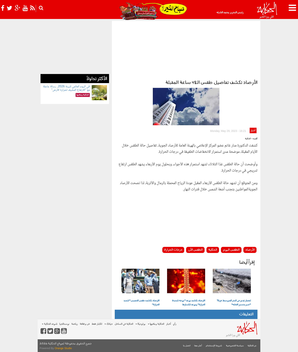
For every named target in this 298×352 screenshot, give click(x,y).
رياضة (74, 324)
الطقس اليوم (231, 250)
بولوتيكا (140, 324)
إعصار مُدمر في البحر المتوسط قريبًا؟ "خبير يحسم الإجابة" (234, 302)
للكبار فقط (97, 324)
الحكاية (212, 250)
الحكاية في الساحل (124, 324)
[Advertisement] (186, 49)
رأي (174, 324)
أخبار (253, 131)
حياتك (108, 324)
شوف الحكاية (49, 324)
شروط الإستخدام (214, 345)
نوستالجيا (64, 324)
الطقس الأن (195, 250)
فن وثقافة (85, 324)
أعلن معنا (198, 345)
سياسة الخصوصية (235, 345)
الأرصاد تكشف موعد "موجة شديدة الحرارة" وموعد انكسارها (188, 302)
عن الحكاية (252, 345)
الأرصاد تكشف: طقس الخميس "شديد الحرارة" (141, 302)
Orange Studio (63, 348)
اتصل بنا (186, 345)
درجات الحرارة (173, 250)
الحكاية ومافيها (156, 324)
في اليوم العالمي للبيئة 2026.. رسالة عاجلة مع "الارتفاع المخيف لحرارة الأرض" (66, 88)
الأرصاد (250, 250)
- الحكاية (248, 138)
